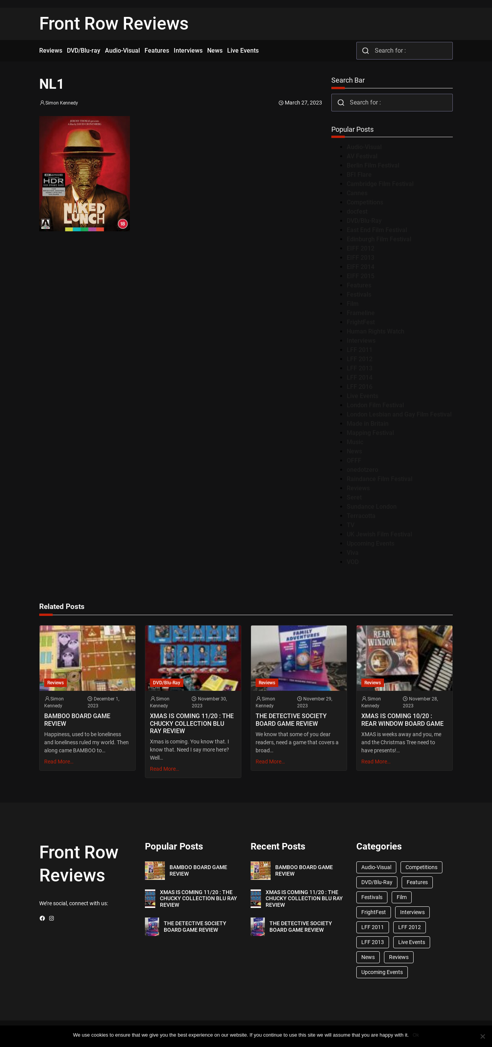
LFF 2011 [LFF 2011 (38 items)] (372, 927)
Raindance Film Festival (379, 479)
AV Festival (362, 156)
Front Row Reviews (114, 23)
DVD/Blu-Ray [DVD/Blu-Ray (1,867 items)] (376, 882)
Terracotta (361, 515)
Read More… (58, 761)
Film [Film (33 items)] (402, 897)
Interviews (361, 340)
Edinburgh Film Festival (379, 239)
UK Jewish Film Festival (379, 534)
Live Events (362, 396)
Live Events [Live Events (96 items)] (411, 942)
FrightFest (361, 322)
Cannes (357, 193)
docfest (357, 211)
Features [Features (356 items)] (417, 882)
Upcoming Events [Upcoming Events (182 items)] (382, 972)
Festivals (359, 294)
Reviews (358, 488)
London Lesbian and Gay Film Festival (399, 414)
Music (355, 442)
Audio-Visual (364, 147)
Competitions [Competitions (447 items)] (421, 867)
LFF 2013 (359, 368)
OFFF (354, 460)
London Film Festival (375, 405)
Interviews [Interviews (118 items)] (412, 912)
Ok (415, 1035)
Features (359, 285)
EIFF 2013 (360, 257)
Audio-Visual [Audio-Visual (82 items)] (376, 867)
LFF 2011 (359, 349)
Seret (354, 497)
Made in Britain (368, 423)
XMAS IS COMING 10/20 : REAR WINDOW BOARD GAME (402, 719)
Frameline (361, 313)
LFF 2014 (359, 377)
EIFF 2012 (360, 248)
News (354, 451)
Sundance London (372, 506)
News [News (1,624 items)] (368, 957)
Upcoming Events (370, 543)
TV (350, 525)
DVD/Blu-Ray (364, 220)
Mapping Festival (370, 432)
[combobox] (404, 51)
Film (353, 303)
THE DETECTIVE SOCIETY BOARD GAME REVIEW (291, 719)
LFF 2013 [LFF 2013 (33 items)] (372, 942)
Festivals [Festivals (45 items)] (371, 897)
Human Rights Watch (375, 331)
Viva (353, 552)
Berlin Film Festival (373, 165)
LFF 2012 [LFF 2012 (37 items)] (409, 927)
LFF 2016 (359, 386)
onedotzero (362, 469)
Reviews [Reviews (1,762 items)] (399, 957)
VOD (353, 562)
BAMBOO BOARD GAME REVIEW (77, 719)
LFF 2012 (359, 359)
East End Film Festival (377, 230)
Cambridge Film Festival (380, 183)
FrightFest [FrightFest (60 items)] (373, 912)
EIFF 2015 (360, 276)
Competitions (365, 202)
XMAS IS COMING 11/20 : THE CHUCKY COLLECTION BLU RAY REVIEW (192, 723)
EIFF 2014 (360, 266)
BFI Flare (359, 174)
